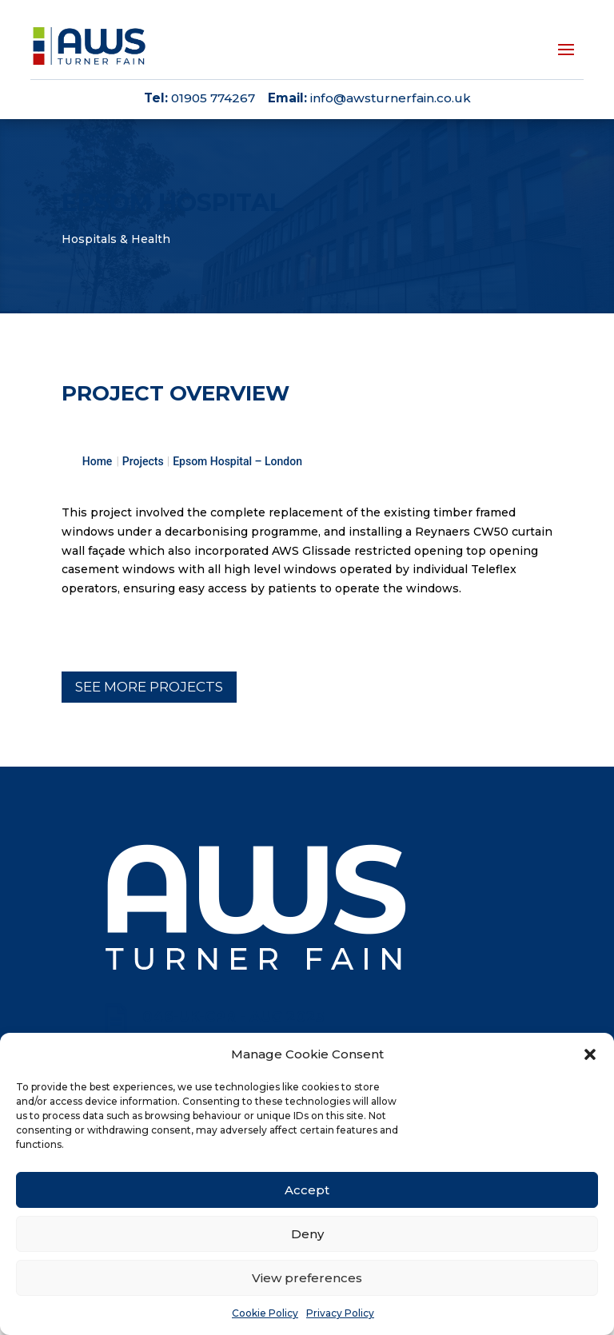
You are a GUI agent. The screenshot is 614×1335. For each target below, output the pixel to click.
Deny (307, 1233)
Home (97, 461)
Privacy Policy (340, 1313)
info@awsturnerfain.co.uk (390, 98)
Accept (307, 1190)
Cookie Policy (265, 1313)
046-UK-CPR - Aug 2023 (233, 1017)
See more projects (149, 687)
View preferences (307, 1277)
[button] (590, 1054)
